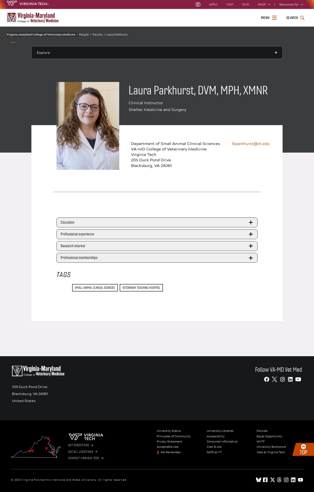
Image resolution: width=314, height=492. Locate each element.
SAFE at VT (214, 452)
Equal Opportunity (269, 436)
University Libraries (220, 431)
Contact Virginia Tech (85, 458)
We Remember (170, 452)
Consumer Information (222, 442)
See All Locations (82, 452)
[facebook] (265, 479)
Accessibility (216, 436)
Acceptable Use (167, 447)
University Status (169, 431)
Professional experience (157, 234)
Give (245, 4)
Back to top (303, 449)
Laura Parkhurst (117, 34)
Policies (262, 431)
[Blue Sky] (258, 479)
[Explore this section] (157, 52)
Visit (230, 4)
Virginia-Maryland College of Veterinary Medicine (42, 34)
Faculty (98, 34)
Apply (213, 4)
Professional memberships (157, 257)
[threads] (279, 479)
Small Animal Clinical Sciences (95, 288)
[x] (272, 479)
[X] (274, 379)
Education (157, 222)
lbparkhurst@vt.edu (251, 143)
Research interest (157, 246)
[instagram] (286, 479)
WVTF (261, 442)
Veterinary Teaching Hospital (141, 288)
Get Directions (80, 445)
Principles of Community (174, 436)
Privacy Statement (169, 442)
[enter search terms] (295, 17)
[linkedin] (293, 479)
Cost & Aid (214, 447)
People (85, 34)
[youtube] (300, 479)
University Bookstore (271, 447)
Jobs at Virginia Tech (271, 452)
